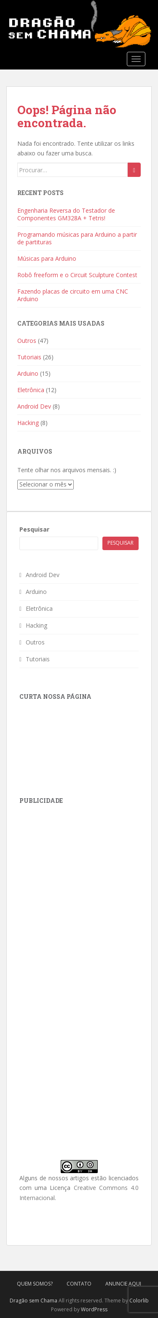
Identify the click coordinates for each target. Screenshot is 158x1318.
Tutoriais (29, 357)
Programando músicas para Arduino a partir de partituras (77, 238)
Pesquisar (34, 529)
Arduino (27, 373)
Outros (26, 341)
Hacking (28, 423)
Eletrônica (30, 390)
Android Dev (34, 406)
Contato (79, 1283)
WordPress (94, 1309)
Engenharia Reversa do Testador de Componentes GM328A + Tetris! (66, 214)
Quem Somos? (35, 1283)
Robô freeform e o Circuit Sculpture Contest (77, 275)
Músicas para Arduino (46, 258)
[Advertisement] (82, 867)
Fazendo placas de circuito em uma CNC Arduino (72, 295)
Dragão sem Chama (33, 1300)
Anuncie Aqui (123, 1283)
